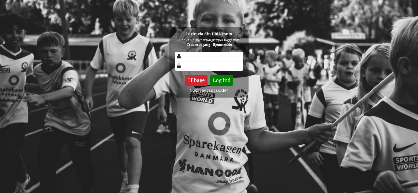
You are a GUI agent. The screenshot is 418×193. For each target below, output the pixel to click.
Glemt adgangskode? (209, 90)
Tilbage (196, 80)
